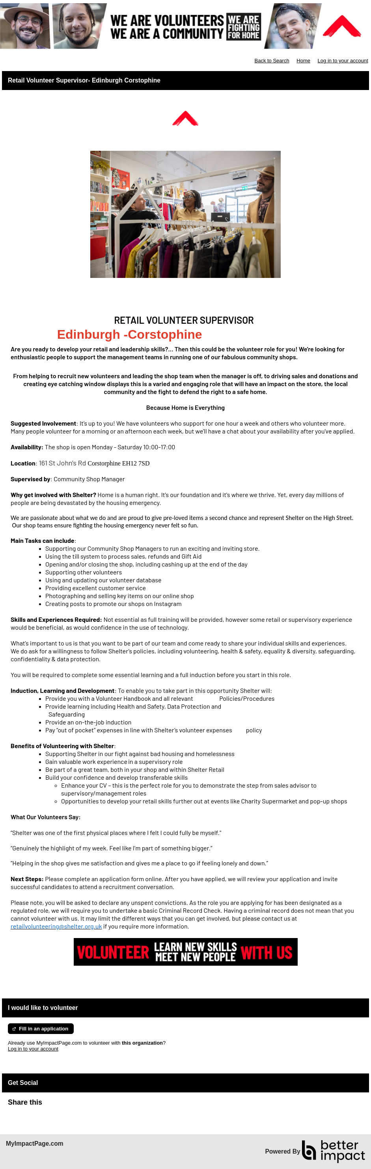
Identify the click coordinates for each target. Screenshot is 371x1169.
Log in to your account (343, 61)
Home (303, 61)
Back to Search (271, 61)
